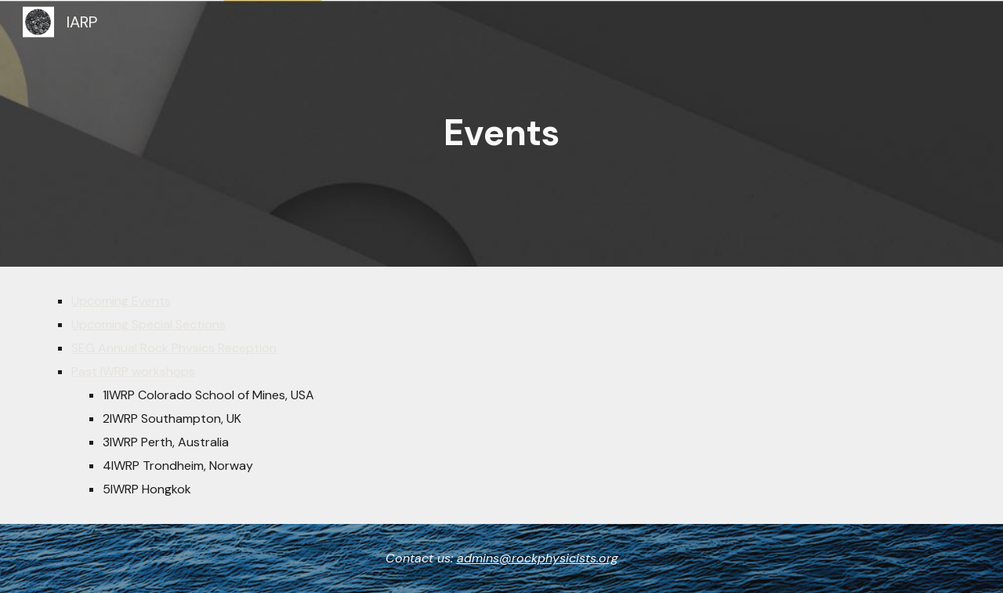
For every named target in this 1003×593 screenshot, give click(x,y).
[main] (501, 134)
